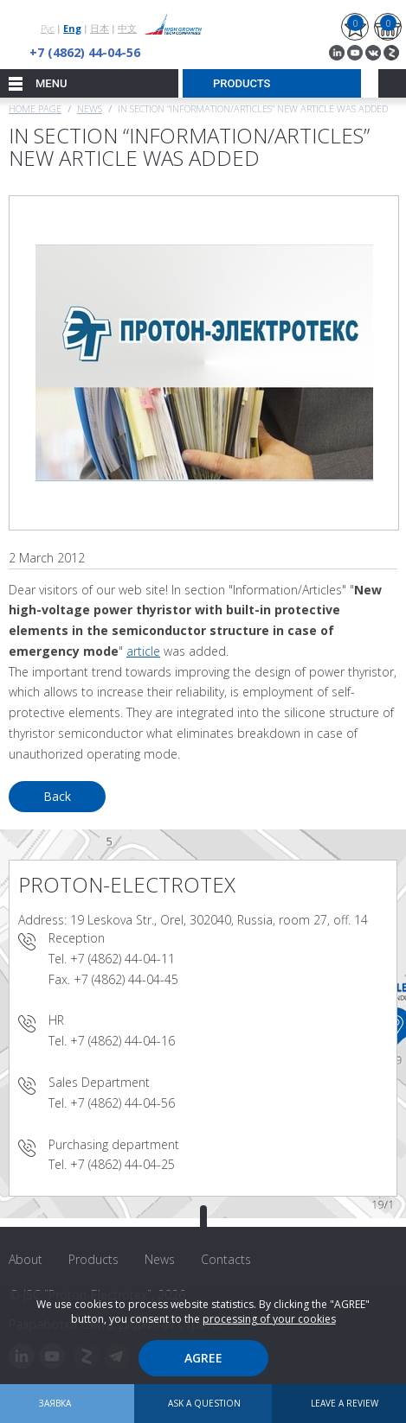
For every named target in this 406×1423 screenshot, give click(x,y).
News (89, 108)
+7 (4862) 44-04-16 (122, 1040)
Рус (48, 28)
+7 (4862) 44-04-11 (122, 958)
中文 (127, 28)
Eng (72, 28)
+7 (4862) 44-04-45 (126, 979)
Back (57, 796)
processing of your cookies (269, 1319)
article (143, 651)
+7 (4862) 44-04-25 (122, 1164)
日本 (99, 28)
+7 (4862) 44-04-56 (84, 52)
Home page (35, 108)
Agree (203, 1358)
